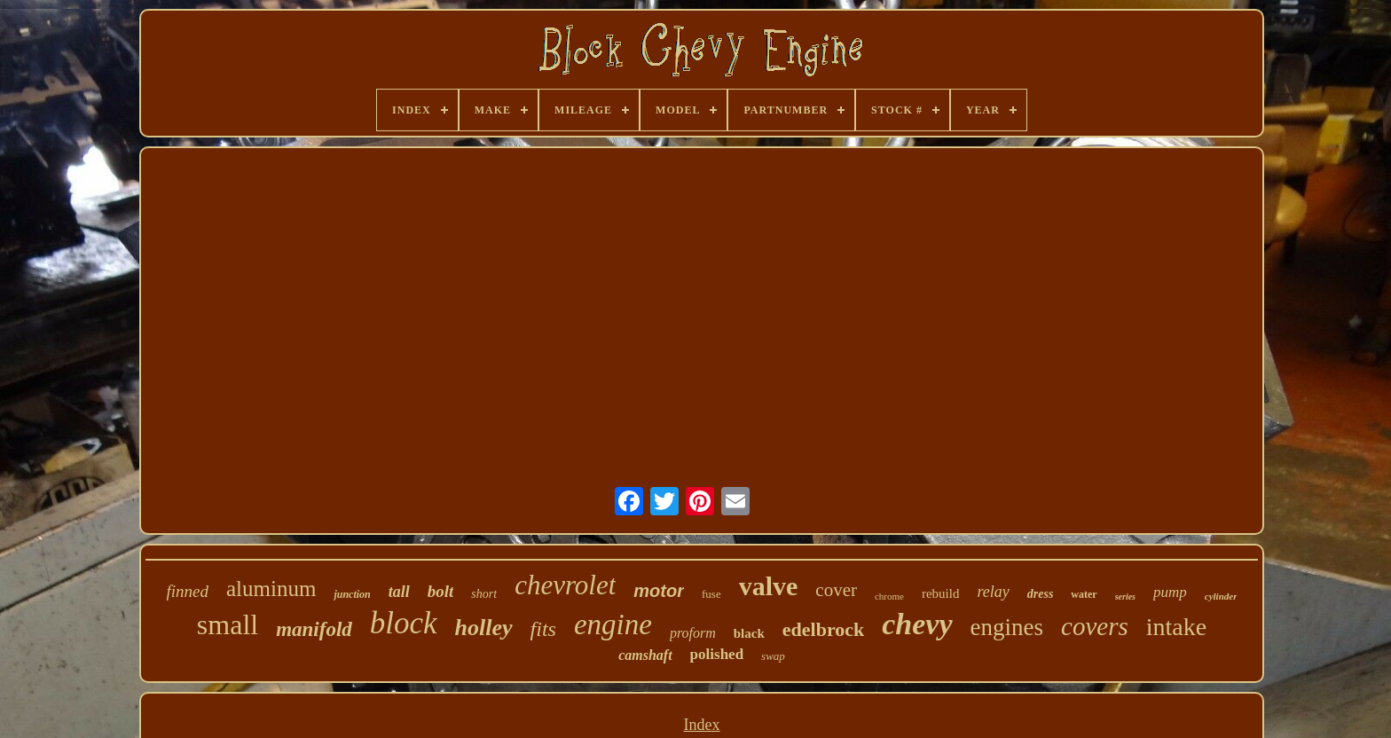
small (227, 624)
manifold (314, 629)
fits (543, 628)
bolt (441, 591)
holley (484, 627)
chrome (889, 596)
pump (1170, 592)
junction (352, 594)
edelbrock (823, 629)
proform (693, 632)
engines (1007, 627)
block (403, 623)
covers (1094, 626)
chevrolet (565, 585)
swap (773, 656)
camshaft (645, 655)
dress (1040, 594)
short (484, 594)
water (1083, 594)
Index (701, 725)
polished (716, 654)
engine (613, 624)
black (749, 633)
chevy (917, 624)
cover (836, 590)
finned (188, 591)
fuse (711, 594)
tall (399, 592)
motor (658, 591)
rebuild (941, 593)
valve (768, 586)
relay (993, 592)
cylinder (1221, 596)
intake (1176, 626)
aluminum (271, 589)
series (1125, 596)
